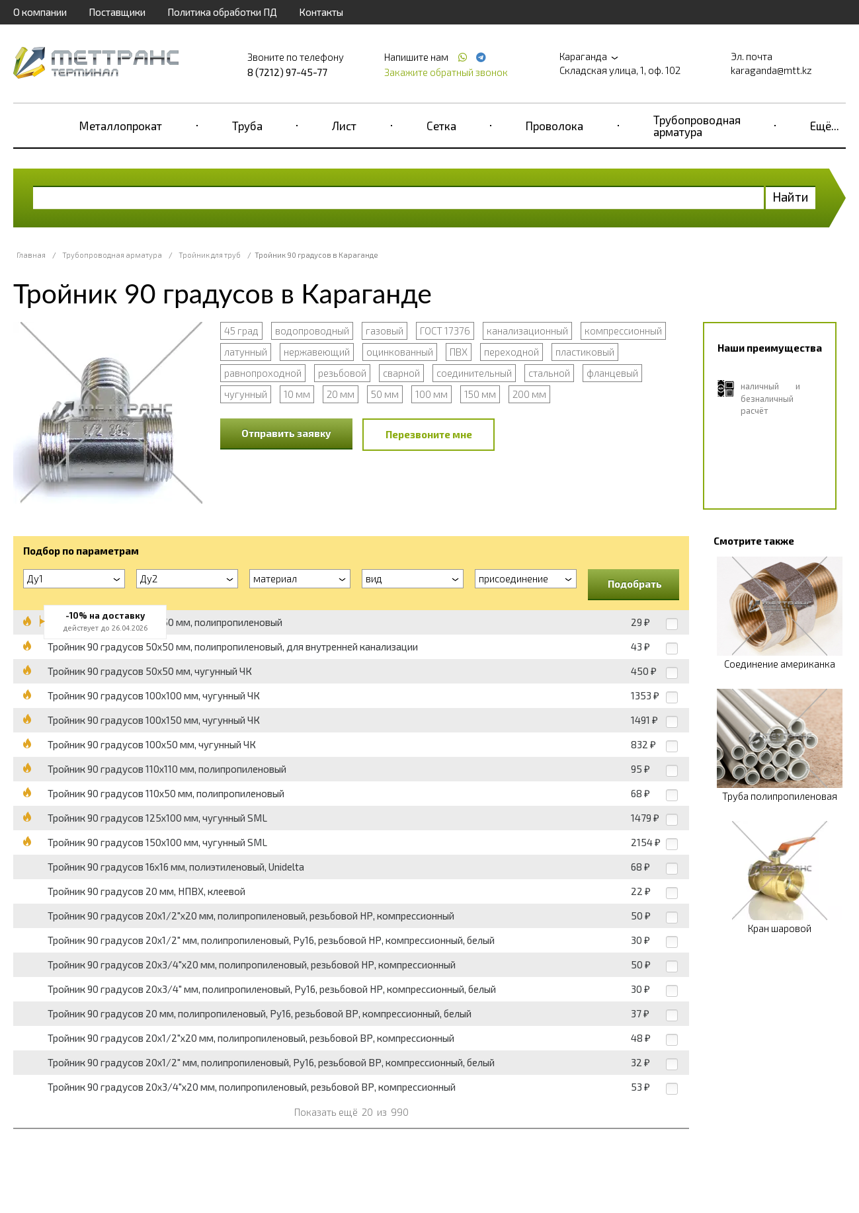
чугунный (245, 394)
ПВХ (459, 352)
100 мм (431, 394)
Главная (31, 255)
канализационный (527, 330)
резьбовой (342, 373)
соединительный (474, 373)
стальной (549, 373)
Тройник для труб (210, 255)
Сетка (441, 126)
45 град (241, 330)
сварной (401, 373)
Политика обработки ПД (222, 12)
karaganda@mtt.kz (771, 70)
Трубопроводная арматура (697, 125)
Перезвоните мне (429, 434)
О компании (40, 12)
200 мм (529, 394)
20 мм (340, 394)
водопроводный (312, 330)
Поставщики (117, 12)
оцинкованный (399, 352)
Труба (247, 126)
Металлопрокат (120, 126)
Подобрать (635, 584)
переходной (511, 352)
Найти (790, 196)
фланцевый (612, 373)
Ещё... (824, 126)
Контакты (321, 12)
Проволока (554, 126)
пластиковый (584, 352)
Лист (344, 126)
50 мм (385, 394)
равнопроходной (263, 373)
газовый (384, 330)
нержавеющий (317, 352)
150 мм (480, 394)
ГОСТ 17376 (445, 330)
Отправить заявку (286, 433)
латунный (245, 352)
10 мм (297, 394)
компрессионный (623, 330)
